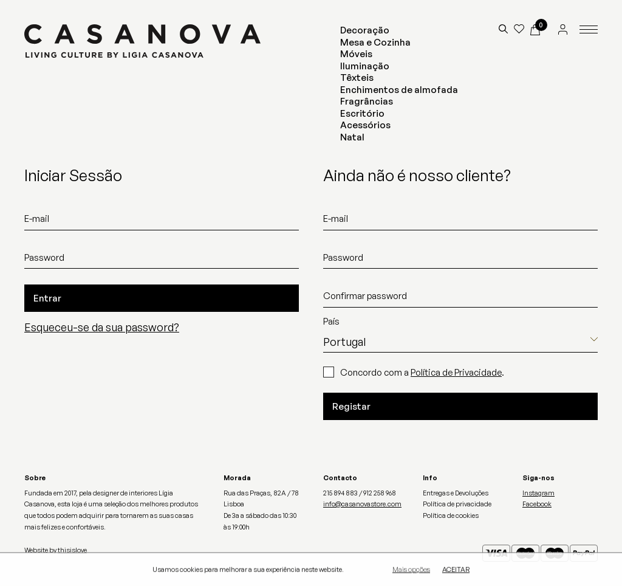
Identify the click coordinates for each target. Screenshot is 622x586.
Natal (352, 137)
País (331, 321)
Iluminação (364, 66)
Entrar (47, 298)
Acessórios (365, 125)
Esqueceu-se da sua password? (101, 327)
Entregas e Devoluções (455, 493)
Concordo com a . (422, 372)
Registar (351, 406)
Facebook (537, 504)
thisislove (72, 550)
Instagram (538, 493)
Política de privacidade (457, 504)
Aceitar (456, 570)
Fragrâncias (366, 101)
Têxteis (357, 77)
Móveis (356, 54)
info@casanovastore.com (362, 504)
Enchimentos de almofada (399, 89)
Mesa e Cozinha (375, 42)
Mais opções (411, 570)
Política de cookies (451, 515)
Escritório (362, 113)
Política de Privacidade (456, 372)
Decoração (364, 30)
